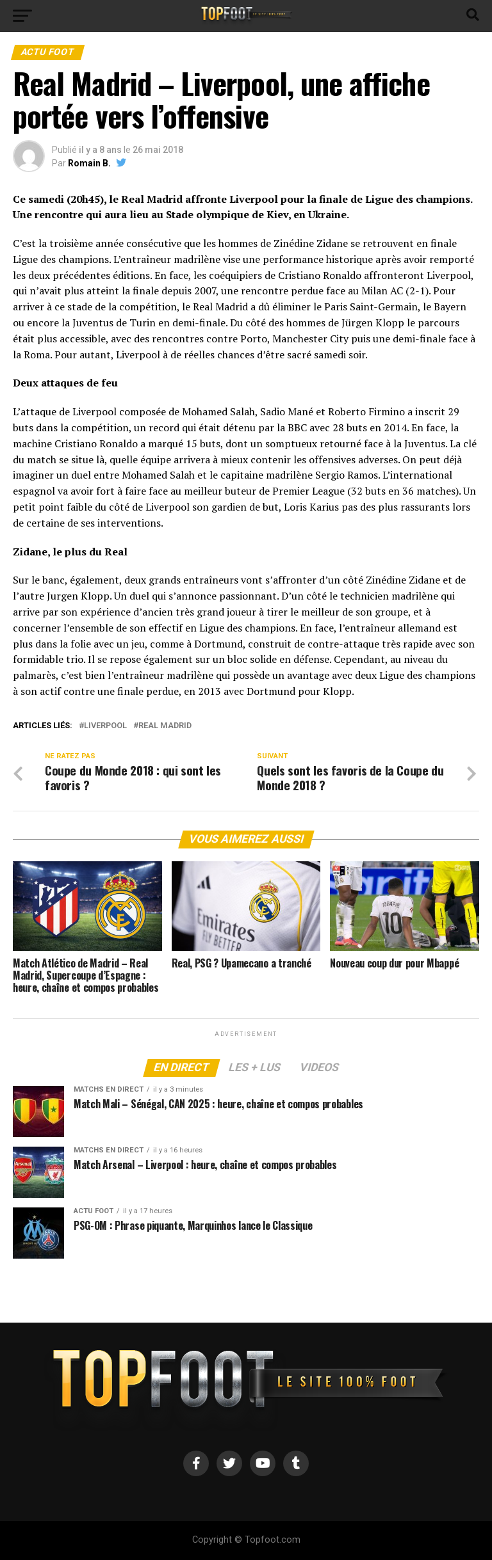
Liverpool (105, 726)
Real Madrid (165, 726)
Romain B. (89, 163)
